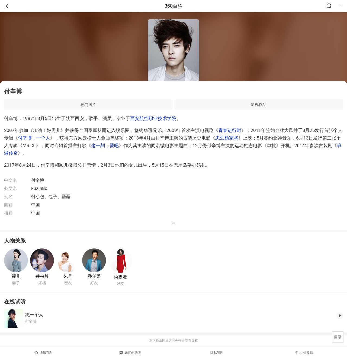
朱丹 (68, 276)
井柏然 (42, 276)
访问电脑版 (130, 353)
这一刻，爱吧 (105, 145)
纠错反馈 (303, 353)
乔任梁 (94, 276)
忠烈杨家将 (226, 138)
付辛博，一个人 (34, 138)
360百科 (173, 6)
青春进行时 (229, 130)
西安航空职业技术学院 (153, 118)
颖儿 (16, 276)
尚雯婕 (120, 276)
